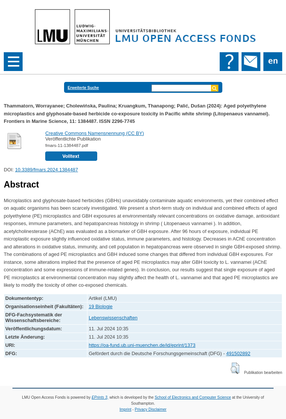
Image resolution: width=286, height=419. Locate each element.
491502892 (238, 353)
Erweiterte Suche (83, 88)
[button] (235, 368)
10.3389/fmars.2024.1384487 (46, 169)
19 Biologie (100, 306)
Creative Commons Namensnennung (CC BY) (94, 133)
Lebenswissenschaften (113, 318)
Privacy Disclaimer (151, 409)
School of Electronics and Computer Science (193, 397)
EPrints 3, (100, 397)
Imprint (125, 409)
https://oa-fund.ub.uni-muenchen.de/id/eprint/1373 (142, 345)
